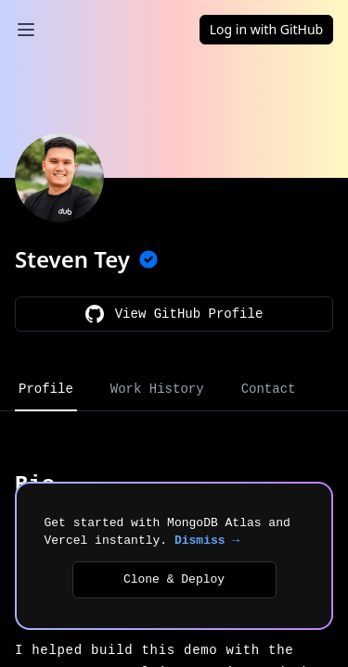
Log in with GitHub (266, 29)
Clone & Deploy (174, 579)
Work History (157, 389)
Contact (268, 389)
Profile (46, 389)
